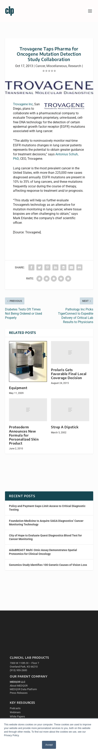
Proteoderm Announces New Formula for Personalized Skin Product (24, 435)
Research (74, 66)
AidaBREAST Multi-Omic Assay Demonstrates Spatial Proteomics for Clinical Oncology (43, 551)
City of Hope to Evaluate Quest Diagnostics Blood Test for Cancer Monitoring (45, 537)
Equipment (18, 388)
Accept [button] (49, 744)
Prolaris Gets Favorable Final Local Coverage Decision (69, 374)
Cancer (40, 66)
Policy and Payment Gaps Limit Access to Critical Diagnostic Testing (47, 507)
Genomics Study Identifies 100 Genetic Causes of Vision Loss (48, 564)
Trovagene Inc (23, 104)
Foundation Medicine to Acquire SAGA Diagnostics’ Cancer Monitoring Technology (46, 522)
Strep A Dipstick (64, 427)
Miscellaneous (56, 66)
